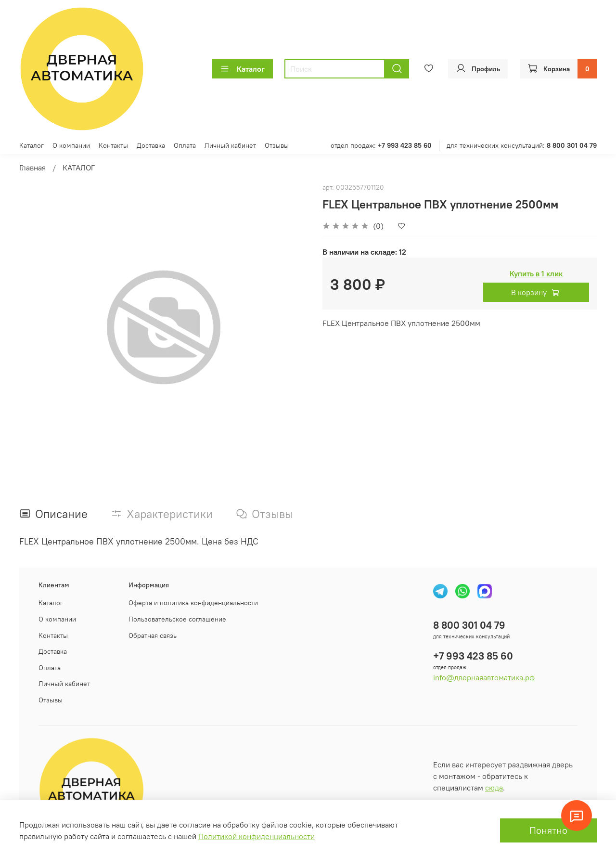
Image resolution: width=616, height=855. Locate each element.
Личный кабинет (230, 145)
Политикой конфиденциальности (256, 836)
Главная (32, 167)
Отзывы (277, 145)
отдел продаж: (381, 145)
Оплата (185, 145)
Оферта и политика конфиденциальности (193, 602)
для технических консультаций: (522, 145)
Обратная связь (152, 635)
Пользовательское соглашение (177, 619)
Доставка (151, 145)
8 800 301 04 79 (469, 625)
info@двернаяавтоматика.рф (484, 677)
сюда (494, 787)
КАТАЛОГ (79, 167)
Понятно (548, 830)
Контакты (113, 145)
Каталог (242, 69)
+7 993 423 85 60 (473, 655)
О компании (71, 145)
